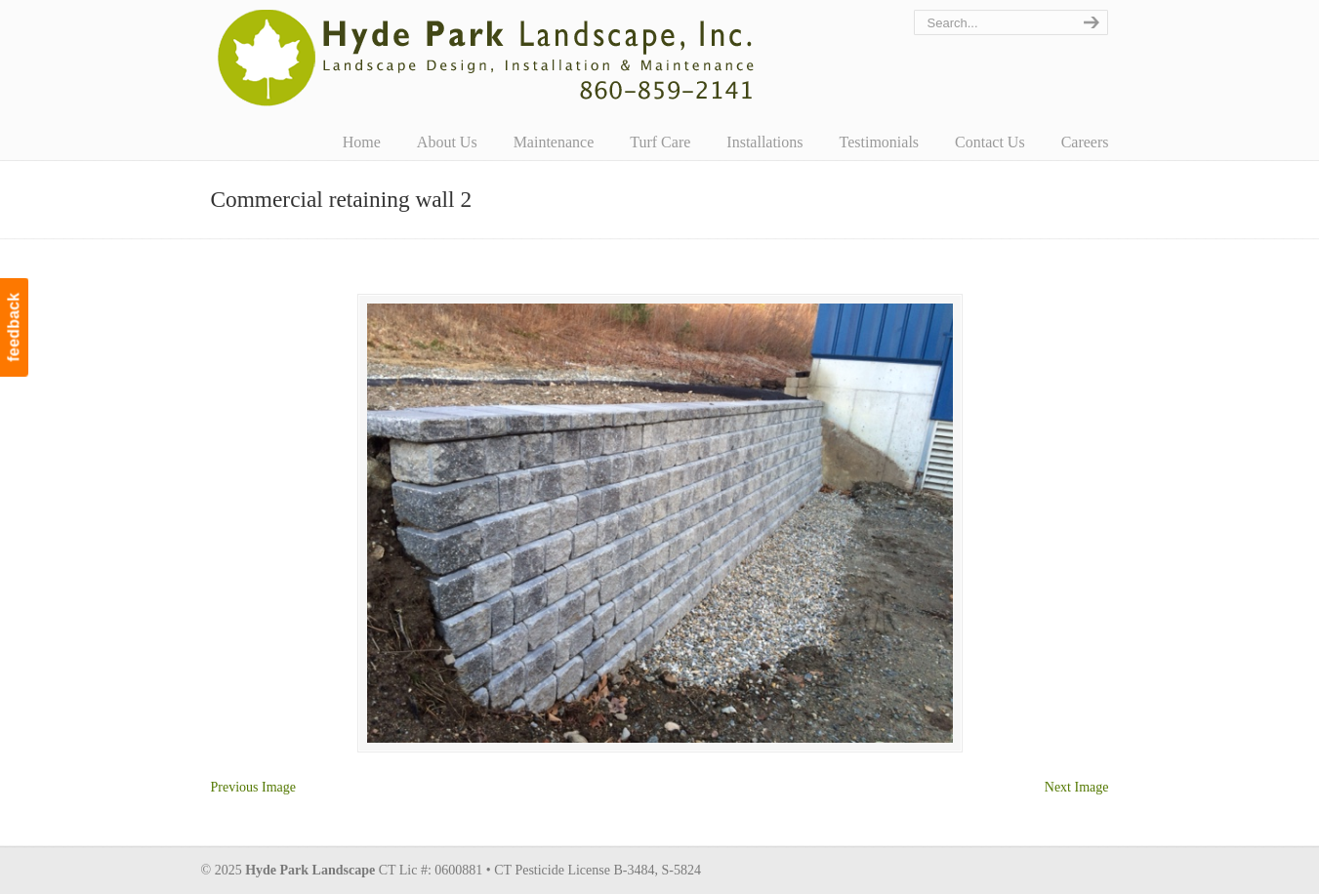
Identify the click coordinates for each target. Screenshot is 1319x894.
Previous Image (253, 787)
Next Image (1077, 787)
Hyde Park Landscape (487, 57)
